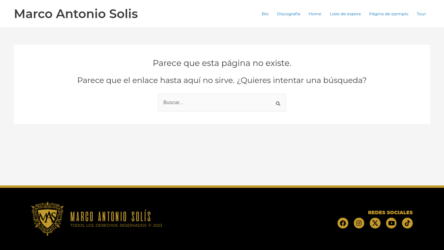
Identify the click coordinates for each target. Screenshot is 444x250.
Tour (421, 13)
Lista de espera (345, 13)
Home (315, 13)
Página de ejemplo (388, 13)
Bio (265, 13)
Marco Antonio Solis (76, 13)
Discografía (288, 13)
